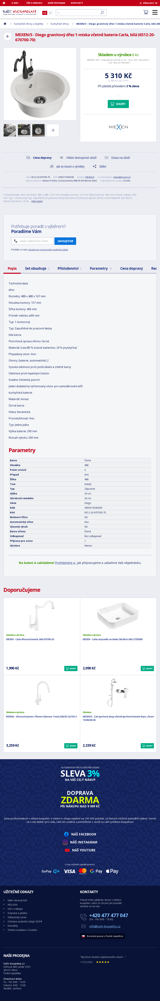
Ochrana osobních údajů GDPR (25, 921)
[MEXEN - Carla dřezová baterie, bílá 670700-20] (41, 615)
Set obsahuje (37, 268)
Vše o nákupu (34, 2)
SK (50, 12)
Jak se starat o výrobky (70, 166)
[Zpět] (7, 36)
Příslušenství (69, 268)
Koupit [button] (73, 668)
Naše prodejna (56, 2)
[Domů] (6, 3)
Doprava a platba (17, 913)
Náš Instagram (83, 842)
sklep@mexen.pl (121, 177)
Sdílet (102, 166)
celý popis (37, 201)
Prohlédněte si (65, 563)
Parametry (101, 268)
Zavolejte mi (65, 241)
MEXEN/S (90, 177)
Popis (12, 268)
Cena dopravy (131, 268)
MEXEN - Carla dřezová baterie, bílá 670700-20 (30, 639)
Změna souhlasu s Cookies (22, 930)
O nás (15, 2)
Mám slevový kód (17, 900)
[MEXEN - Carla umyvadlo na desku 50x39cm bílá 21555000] (118, 615)
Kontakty (77, 2)
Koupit (120, 104)
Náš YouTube (83, 850)
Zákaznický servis (17, 917)
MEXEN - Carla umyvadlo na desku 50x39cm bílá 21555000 (112, 639)
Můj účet (13, 904)
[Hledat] (81, 12)
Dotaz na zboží (120, 158)
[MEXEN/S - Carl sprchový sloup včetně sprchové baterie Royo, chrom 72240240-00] (118, 693)
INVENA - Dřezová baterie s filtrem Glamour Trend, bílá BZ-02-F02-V (41, 716)
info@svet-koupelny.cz (104, 926)
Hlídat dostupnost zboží (81, 158)
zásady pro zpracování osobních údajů (48, 249)
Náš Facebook (83, 834)
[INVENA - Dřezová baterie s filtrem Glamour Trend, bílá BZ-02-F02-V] (41, 693)
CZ (44, 12)
